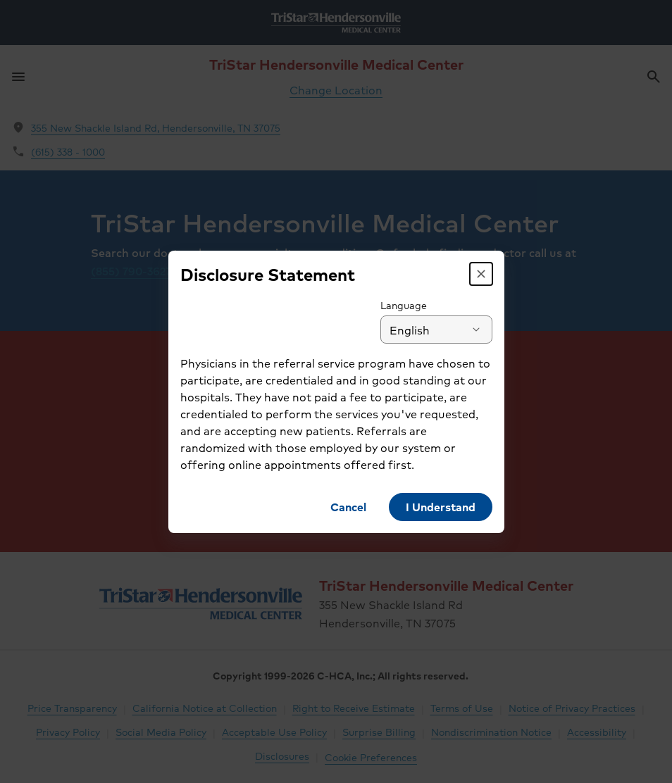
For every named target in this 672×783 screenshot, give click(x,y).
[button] (481, 274)
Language (403, 305)
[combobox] (436, 329)
